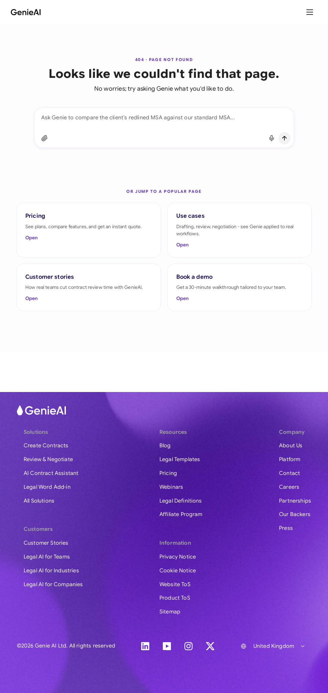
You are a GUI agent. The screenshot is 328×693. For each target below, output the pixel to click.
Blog (165, 445)
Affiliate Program (181, 514)
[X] (210, 646)
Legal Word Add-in (47, 487)
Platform (289, 459)
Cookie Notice (177, 570)
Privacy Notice (177, 556)
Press (286, 528)
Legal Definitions (180, 501)
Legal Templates (179, 459)
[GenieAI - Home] (26, 12)
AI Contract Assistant (51, 473)
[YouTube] (167, 646)
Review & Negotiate (48, 459)
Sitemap (169, 611)
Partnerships (295, 501)
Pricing (168, 473)
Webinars (171, 487)
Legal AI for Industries (51, 570)
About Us (290, 445)
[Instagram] (188, 646)
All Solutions (39, 501)
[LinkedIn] (145, 646)
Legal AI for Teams (47, 556)
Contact (289, 473)
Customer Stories (46, 543)
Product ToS (174, 598)
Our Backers (294, 514)
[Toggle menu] (310, 12)
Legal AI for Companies (53, 584)
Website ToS (175, 584)
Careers (289, 487)
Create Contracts (46, 445)
